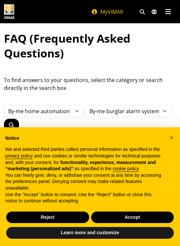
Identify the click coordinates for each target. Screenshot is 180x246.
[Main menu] (168, 12)
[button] (171, 138)
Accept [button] (132, 217)
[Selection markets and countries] (154, 12)
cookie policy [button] (126, 168)
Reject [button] (47, 217)
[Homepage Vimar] (9, 12)
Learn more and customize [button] (90, 232)
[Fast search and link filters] (142, 12)
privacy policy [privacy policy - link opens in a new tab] (19, 155)
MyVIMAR (107, 11)
